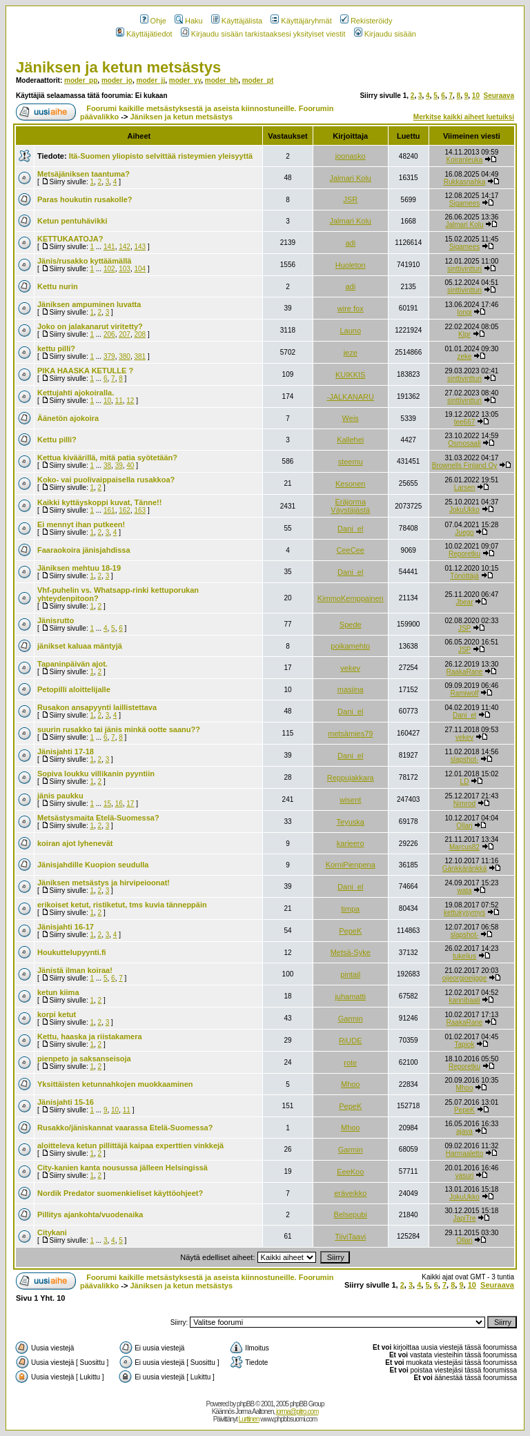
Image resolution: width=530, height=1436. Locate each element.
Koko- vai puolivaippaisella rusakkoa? (106, 479)
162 (124, 510)
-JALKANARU (350, 397)
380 (124, 356)
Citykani (52, 1232)
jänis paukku (60, 795)
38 (107, 465)
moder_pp (80, 80)
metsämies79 (350, 733)
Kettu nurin (57, 286)
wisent (350, 800)
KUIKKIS (350, 375)
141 (109, 246)
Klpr (464, 334)
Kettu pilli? (57, 439)
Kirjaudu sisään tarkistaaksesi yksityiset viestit (263, 34)
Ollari (464, 825)
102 (109, 269)
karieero (350, 843)
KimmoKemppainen (350, 598)
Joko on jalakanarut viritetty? (90, 326)
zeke (464, 356)
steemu (350, 462)
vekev (350, 668)
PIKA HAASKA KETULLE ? (85, 370)
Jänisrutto (55, 620)
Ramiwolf (464, 693)
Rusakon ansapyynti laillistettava (97, 707)
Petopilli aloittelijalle (73, 689)
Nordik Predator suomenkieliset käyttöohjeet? (120, 1193)
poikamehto (350, 646)
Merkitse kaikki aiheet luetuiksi (463, 117)
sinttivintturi (464, 269)
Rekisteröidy (366, 21)
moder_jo (116, 80)
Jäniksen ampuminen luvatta (89, 304)
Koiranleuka (464, 160)
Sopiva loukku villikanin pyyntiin (96, 773)
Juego (464, 532)
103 (124, 269)
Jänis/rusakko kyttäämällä (84, 261)
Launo (350, 330)
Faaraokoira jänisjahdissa (83, 550)
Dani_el (350, 528)
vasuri (464, 1175)
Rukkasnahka (465, 182)
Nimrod (464, 803)
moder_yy (185, 80)
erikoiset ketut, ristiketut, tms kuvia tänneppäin (122, 905)
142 (124, 246)
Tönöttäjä (464, 576)
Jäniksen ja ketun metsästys (118, 67)
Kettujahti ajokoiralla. (75, 392)
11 (119, 400)
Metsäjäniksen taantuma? (83, 174)
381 (140, 356)
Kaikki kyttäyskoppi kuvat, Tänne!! (99, 502)
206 (109, 334)
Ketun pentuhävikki (72, 221)
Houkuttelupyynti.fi (71, 952)
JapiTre (464, 1218)
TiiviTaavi (350, 1236)
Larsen (464, 487)
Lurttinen (249, 1419)
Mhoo (350, 1084)
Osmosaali (464, 443)
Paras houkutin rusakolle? (84, 199)
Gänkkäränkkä (464, 868)
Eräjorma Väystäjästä (350, 506)
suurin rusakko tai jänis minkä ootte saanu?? (118, 729)
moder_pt (258, 80)
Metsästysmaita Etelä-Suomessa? (98, 818)
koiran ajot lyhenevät (74, 843)
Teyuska (350, 822)
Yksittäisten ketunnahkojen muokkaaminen (115, 1084)
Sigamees (464, 203)
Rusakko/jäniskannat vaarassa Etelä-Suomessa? (125, 1127)
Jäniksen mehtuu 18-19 (79, 568)
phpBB (245, 1404)
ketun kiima (58, 992)
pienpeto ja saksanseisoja (84, 1058)
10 (476, 95)
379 (109, 356)
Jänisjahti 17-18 (65, 751)
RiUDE (350, 1040)
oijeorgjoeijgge (464, 978)
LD (464, 781)
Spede (351, 624)
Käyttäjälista (236, 21)
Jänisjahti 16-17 (65, 927)
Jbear (464, 602)
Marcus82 (464, 847)
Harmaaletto (464, 1153)
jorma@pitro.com (297, 1411)
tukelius (464, 956)
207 (124, 334)
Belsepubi (350, 1214)
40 (130, 465)
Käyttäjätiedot (144, 34)
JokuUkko (464, 509)
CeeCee (350, 550)
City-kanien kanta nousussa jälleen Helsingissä (122, 1167)
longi (464, 312)
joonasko (350, 156)
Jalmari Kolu (350, 178)
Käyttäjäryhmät (301, 21)
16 (119, 803)
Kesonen (350, 484)
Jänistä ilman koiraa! (74, 970)
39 (119, 465)
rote (350, 1063)
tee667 (464, 422)
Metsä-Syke (351, 952)
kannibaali (464, 1000)
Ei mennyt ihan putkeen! (81, 524)
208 (140, 334)
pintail (350, 974)
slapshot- (465, 759)
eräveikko (350, 1193)
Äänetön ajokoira (68, 418)
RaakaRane (464, 672)
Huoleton (350, 265)
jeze (350, 352)
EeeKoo (350, 1172)
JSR (350, 199)
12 (130, 400)
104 (140, 269)
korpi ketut (56, 1014)
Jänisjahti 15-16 (65, 1102)
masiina (350, 689)
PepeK (350, 931)
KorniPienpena (350, 864)
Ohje (153, 21)
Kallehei (350, 439)
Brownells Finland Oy (464, 465)
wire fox (350, 308)
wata (464, 890)
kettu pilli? (56, 348)
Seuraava (499, 95)
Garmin (350, 1018)
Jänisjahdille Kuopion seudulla (92, 864)
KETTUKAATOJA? (70, 239)
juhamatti (350, 996)
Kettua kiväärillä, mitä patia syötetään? (107, 457)
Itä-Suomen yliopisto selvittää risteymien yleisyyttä (161, 156)
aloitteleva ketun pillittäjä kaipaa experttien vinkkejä (130, 1145)
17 (130, 803)
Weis (350, 418)
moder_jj (150, 80)
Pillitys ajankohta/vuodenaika (90, 1214)
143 (140, 246)
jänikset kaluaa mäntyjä (79, 646)
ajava (464, 1131)
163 (140, 510)
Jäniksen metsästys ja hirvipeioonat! (103, 882)
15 (107, 803)
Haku (189, 21)
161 (109, 510)
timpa (350, 909)
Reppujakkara (350, 778)
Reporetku (464, 554)
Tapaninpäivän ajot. (72, 664)
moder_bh (221, 80)
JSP (464, 628)
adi (350, 243)
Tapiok (465, 1044)
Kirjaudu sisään (385, 34)
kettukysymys (464, 912)
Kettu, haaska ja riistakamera (89, 1036)
